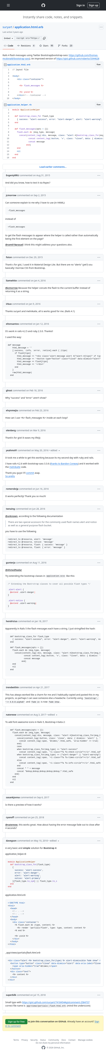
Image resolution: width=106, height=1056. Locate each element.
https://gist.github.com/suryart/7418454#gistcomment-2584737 (55, 1002)
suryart (7, 27)
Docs (64, 1040)
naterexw (11, 714)
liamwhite (11, 280)
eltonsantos (12, 323)
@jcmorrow (11, 287)
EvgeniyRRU (12, 175)
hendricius (11, 621)
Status (43, 1040)
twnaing (10, 508)
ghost (9, 390)
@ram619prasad (14, 244)
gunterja (10, 562)
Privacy (24, 1040)
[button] (44, 38)
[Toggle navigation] (8, 5)
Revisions (26, 45)
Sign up (93, 5)
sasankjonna (13, 797)
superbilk (11, 994)
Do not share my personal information (53, 1042)
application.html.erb (29, 27)
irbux (9, 303)
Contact (71, 1040)
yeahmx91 (11, 450)
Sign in (80, 5)
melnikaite (14, 466)
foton (9, 257)
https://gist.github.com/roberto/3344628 (77, 58)
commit (30, 472)
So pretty (10, 476)
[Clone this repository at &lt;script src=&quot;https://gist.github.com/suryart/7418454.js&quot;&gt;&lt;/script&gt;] (28, 38)
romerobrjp (12, 488)
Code (8, 45)
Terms (16, 1040)
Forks (65, 45)
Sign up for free (16, 1021)
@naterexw (11, 824)
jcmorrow (11, 195)
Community (53, 1040)
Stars (46, 45)
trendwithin (12, 687)
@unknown (11, 516)
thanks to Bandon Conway (64, 463)
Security (34, 1040)
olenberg (11, 430)
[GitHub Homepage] (43, 1048)
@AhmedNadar (13, 569)
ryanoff (10, 817)
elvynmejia (12, 410)
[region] (53, 84)
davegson (11, 840)
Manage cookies (85, 1040)
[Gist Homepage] (43, 5)
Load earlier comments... (53, 166)
